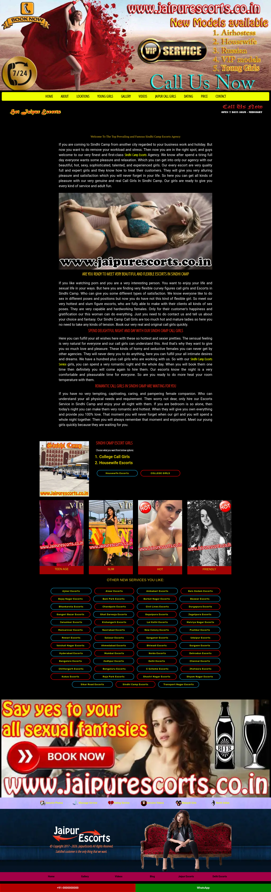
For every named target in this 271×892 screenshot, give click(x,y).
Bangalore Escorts (70, 661)
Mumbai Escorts (114, 653)
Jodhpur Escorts (113, 661)
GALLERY (126, 96)
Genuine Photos (51, 802)
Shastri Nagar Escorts (156, 676)
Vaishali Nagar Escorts (70, 645)
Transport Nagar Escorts (178, 684)
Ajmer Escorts (71, 591)
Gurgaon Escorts (200, 645)
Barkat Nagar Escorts (157, 599)
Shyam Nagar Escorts (200, 676)
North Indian (220, 802)
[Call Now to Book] (135, 45)
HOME (49, 96)
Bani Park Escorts (114, 599)
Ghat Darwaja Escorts (113, 614)
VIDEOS (143, 96)
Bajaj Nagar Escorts (70, 599)
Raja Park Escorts (114, 676)
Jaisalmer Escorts (71, 622)
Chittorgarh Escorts (71, 669)
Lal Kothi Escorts (157, 622)
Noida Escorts (157, 653)
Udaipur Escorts (200, 637)
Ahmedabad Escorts (113, 645)
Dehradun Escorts (200, 653)
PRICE (204, 96)
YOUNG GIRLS (105, 96)
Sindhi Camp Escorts (136, 155)
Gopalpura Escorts (156, 614)
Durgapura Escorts (200, 606)
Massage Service (85, 802)
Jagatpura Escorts (200, 614)
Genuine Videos (152, 802)
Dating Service (119, 802)
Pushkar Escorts (200, 630)
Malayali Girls (186, 802)
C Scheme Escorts (157, 669)
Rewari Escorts (71, 637)
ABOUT (64, 96)
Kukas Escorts (70, 676)
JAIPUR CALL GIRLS (165, 96)
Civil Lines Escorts (157, 606)
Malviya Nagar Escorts (200, 622)
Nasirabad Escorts (113, 630)
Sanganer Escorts (157, 637)
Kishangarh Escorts (114, 622)
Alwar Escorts (114, 591)
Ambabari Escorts (157, 591)
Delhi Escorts (156, 661)
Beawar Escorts (200, 599)
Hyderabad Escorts (71, 653)
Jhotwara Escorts (200, 669)
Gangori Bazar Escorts (70, 614)
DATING (188, 96)
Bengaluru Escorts (114, 669)
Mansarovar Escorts (70, 630)
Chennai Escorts (200, 661)
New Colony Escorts (156, 630)
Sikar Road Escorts (92, 684)
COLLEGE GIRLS (160, 473)
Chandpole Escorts (114, 606)
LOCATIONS (82, 96)
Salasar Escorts (114, 637)
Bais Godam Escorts (200, 591)
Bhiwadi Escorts (157, 645)
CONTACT (221, 96)
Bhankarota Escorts (71, 606)
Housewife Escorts (117, 473)
